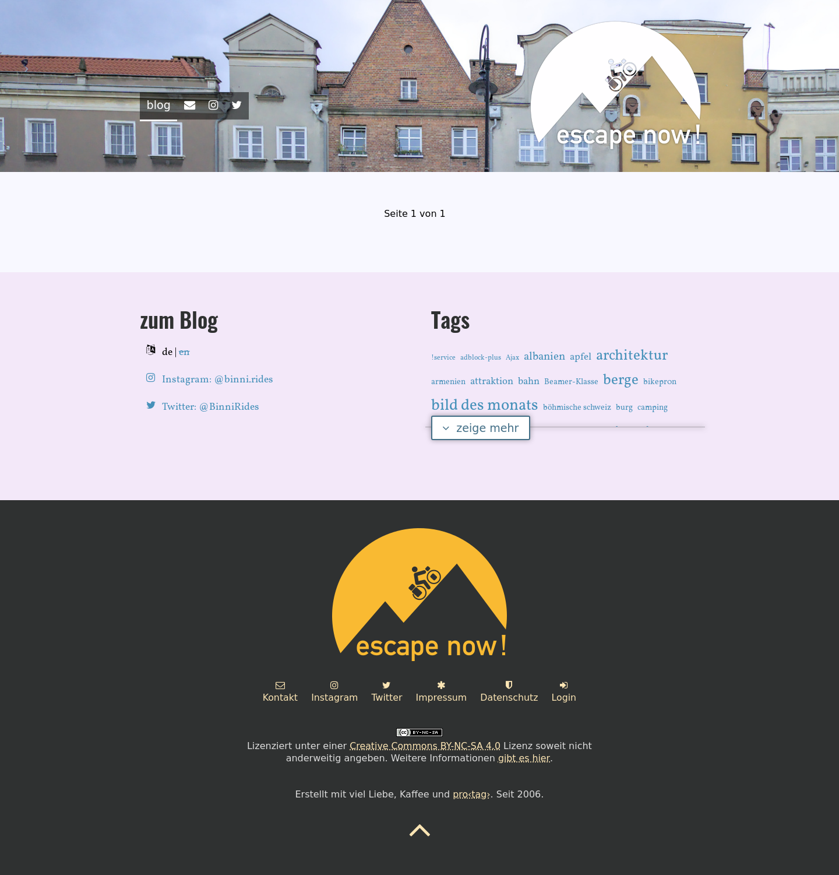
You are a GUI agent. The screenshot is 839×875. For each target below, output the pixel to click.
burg (624, 407)
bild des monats (484, 405)
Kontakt (279, 691)
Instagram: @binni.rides (217, 379)
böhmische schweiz (577, 407)
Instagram (333, 691)
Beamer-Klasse (571, 381)
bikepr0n (659, 381)
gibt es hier (524, 757)
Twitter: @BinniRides (210, 406)
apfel (580, 356)
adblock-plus (480, 357)
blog (159, 105)
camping (652, 407)
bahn (529, 381)
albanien (544, 356)
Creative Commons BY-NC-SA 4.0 (424, 745)
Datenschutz (510, 691)
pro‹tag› (472, 793)
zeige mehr (480, 427)
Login (565, 691)
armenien (448, 381)
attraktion (491, 381)
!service (443, 357)
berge (621, 380)
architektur (632, 355)
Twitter (387, 691)
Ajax (512, 357)
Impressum (441, 691)
